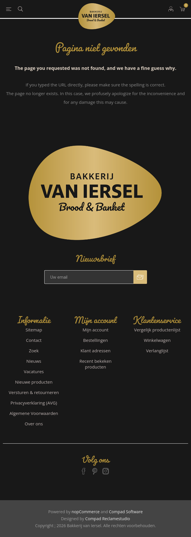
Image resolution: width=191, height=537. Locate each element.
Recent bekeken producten (95, 364)
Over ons (34, 424)
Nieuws (33, 361)
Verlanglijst (157, 350)
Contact (34, 340)
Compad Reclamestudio (107, 518)
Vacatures (34, 371)
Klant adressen (95, 350)
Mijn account (95, 330)
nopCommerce (85, 511)
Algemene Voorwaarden (34, 413)
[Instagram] (105, 468)
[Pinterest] (94, 468)
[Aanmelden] (88, 277)
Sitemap (33, 330)
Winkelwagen (157, 340)
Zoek (34, 350)
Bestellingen (95, 340)
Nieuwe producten (34, 382)
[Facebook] (83, 468)
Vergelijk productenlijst (157, 330)
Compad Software (126, 511)
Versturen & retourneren (34, 392)
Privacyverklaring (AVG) (33, 403)
